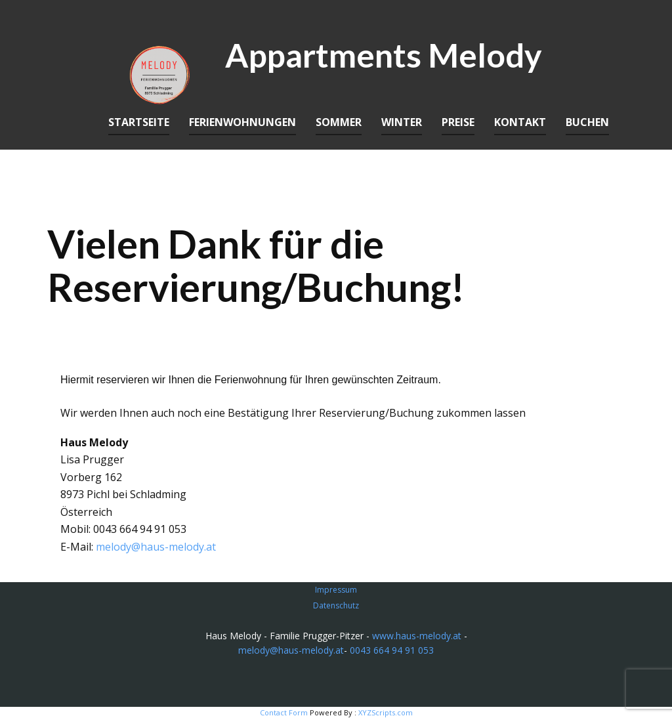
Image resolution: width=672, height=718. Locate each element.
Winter (401, 122)
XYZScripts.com (385, 712)
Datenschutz (336, 605)
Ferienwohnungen (242, 122)
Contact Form (284, 712)
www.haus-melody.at (416, 635)
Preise (458, 122)
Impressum (336, 589)
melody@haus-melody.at (156, 546)
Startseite (138, 122)
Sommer (339, 122)
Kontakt (520, 122)
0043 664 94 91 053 (392, 650)
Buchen (587, 122)
